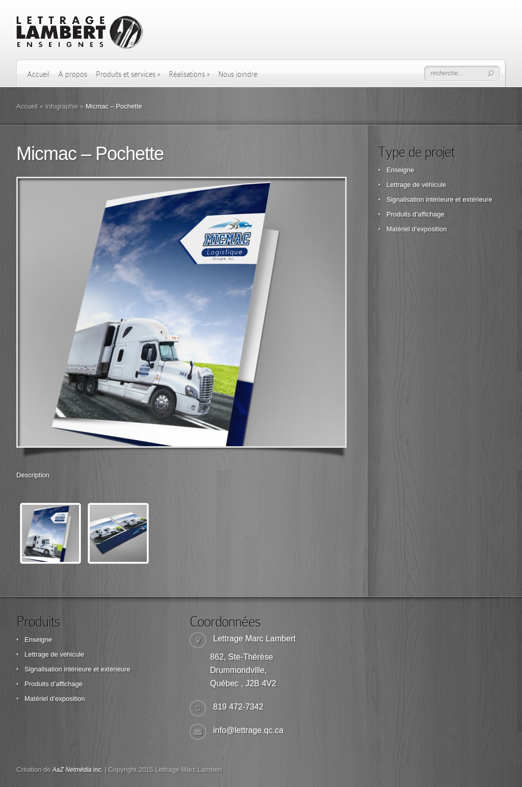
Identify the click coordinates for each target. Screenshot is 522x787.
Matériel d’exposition (416, 229)
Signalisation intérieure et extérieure (439, 199)
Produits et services (128, 74)
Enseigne (400, 170)
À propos (72, 74)
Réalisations (189, 74)
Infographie (61, 106)
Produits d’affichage (415, 214)
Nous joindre (237, 74)
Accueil (38, 74)
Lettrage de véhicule (416, 184)
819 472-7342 (238, 706)
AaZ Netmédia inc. (78, 769)
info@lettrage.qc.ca (248, 730)
